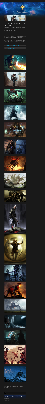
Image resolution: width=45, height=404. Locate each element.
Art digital (13, 392)
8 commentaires (21, 392)
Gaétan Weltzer (9, 389)
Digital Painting (17, 392)
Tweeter (5, 400)
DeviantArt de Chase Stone (11, 48)
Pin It (8, 400)
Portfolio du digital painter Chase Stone (13, 45)
